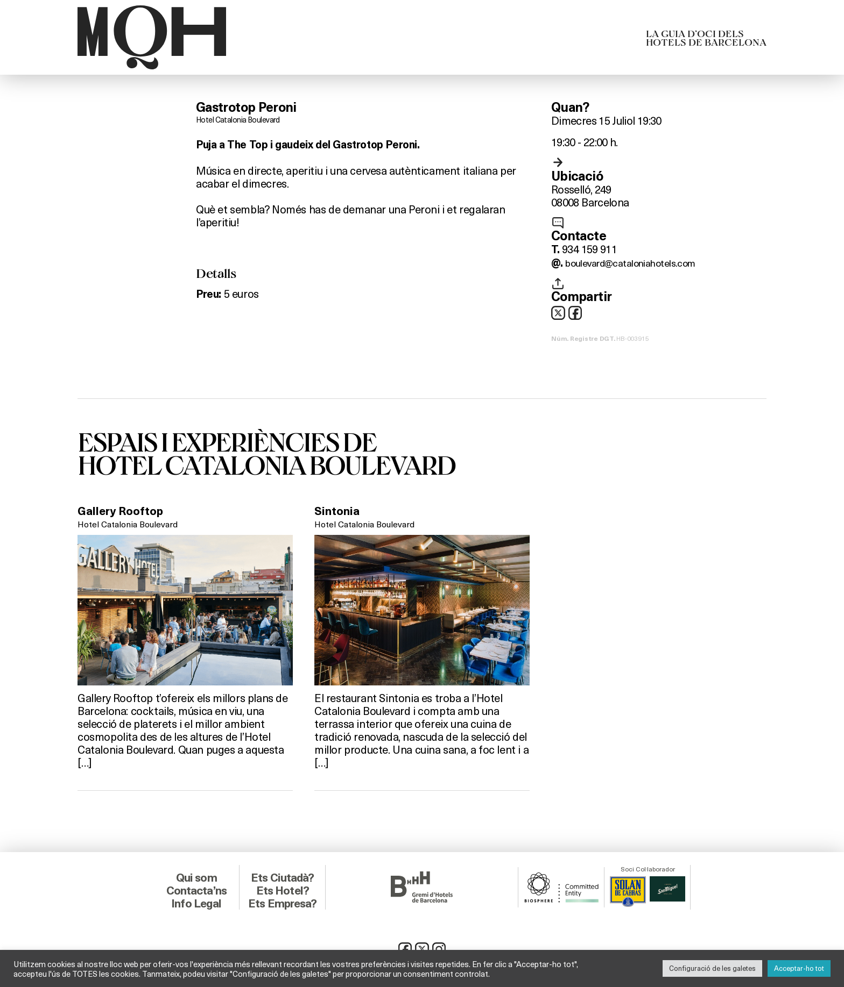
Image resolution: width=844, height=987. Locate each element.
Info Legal (196, 901)
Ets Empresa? (282, 901)
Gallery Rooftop (126, 513)
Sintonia (340, 513)
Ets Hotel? (282, 889)
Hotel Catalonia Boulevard (241, 119)
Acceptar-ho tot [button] (799, 968)
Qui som (196, 876)
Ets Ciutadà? (282, 876)
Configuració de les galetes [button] (712, 968)
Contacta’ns (196, 889)
